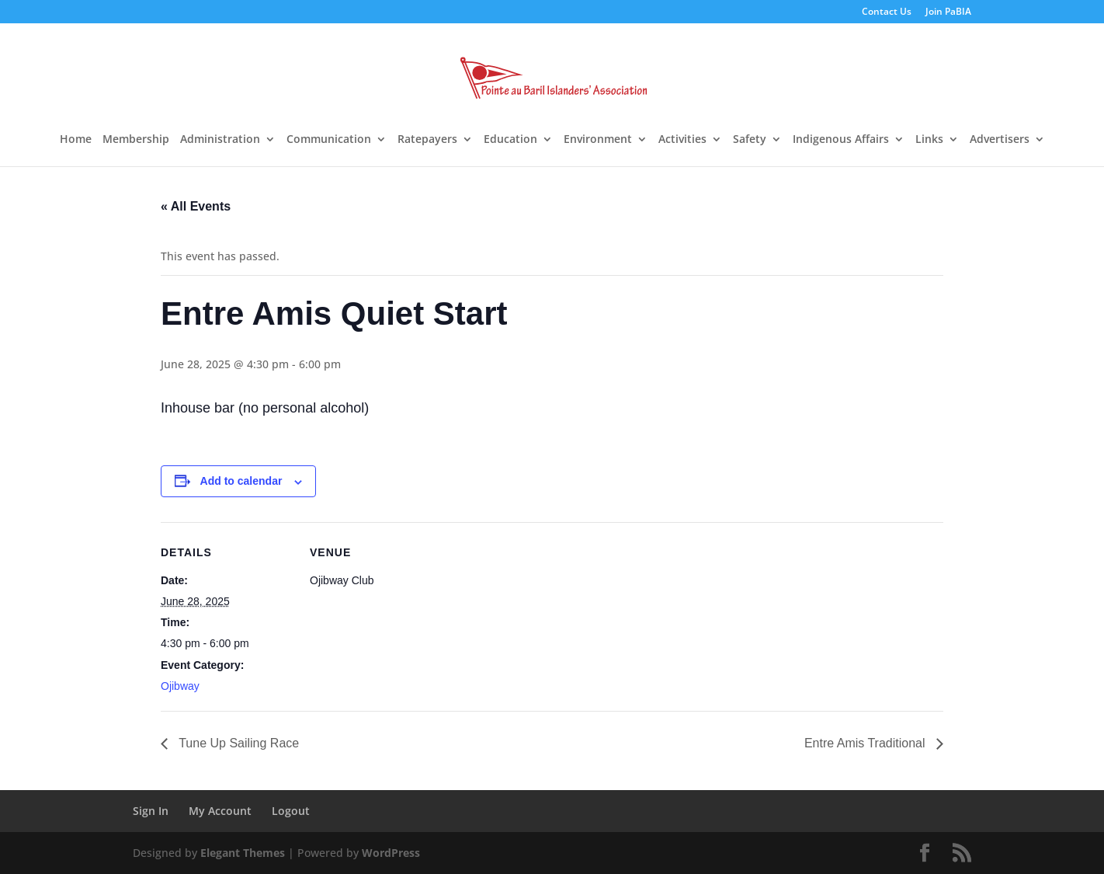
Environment (598, 140)
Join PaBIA (948, 12)
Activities (682, 140)
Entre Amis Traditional (866, 743)
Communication (328, 140)
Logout (291, 810)
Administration (220, 140)
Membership (135, 140)
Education (510, 140)
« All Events (196, 206)
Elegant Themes (242, 852)
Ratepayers (427, 140)
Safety (749, 140)
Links (929, 140)
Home (76, 140)
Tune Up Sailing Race (237, 743)
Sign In (150, 810)
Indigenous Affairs (841, 140)
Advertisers (999, 140)
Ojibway (180, 686)
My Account (220, 810)
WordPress (391, 852)
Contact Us (886, 12)
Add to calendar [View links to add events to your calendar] (241, 481)
